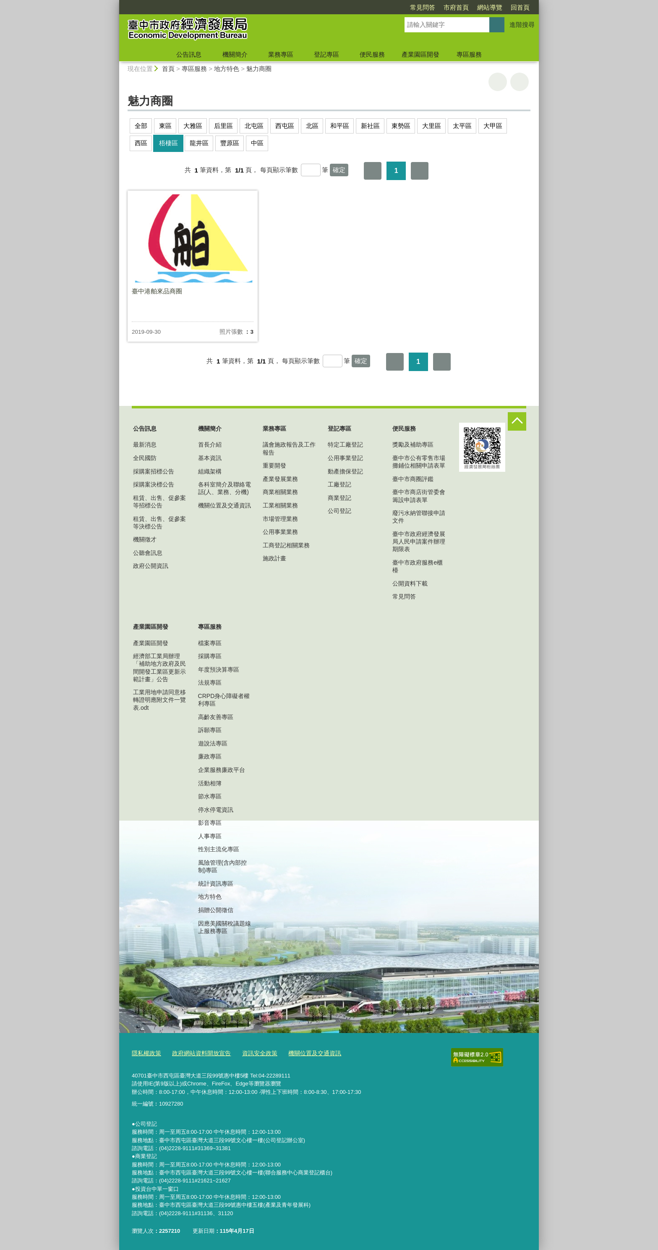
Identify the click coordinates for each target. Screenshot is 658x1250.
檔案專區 (210, 643)
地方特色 (226, 68)
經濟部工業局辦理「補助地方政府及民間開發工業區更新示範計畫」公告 (159, 668)
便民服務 (372, 54)
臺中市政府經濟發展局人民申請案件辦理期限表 (418, 541)
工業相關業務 (280, 505)
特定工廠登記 (345, 444)
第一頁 (372, 171)
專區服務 (469, 54)
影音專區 (210, 822)
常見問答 (422, 7)
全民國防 (145, 458)
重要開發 (274, 465)
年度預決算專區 (218, 669)
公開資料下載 (410, 583)
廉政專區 (210, 756)
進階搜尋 (522, 24)
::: (115, 3)
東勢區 (401, 125)
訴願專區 (210, 730)
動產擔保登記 (345, 471)
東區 (165, 125)
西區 (141, 142)
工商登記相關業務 (286, 545)
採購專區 (210, 656)
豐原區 (229, 142)
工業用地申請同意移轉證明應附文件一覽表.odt (159, 700)
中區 (257, 142)
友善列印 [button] (497, 82)
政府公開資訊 (150, 565)
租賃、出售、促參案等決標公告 (159, 522)
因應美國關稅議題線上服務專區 (224, 927)
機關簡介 (235, 54)
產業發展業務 (280, 479)
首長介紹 (210, 444)
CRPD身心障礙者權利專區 (224, 700)
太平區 (462, 125)
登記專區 (326, 54)
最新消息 (145, 444)
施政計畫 (274, 558)
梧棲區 (168, 142)
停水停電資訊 (215, 809)
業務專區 (280, 54)
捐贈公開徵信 (215, 910)
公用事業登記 (345, 458)
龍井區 (199, 142)
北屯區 (254, 125)
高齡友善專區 (215, 717)
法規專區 (210, 682)
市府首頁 (456, 7)
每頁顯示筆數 (279, 170)
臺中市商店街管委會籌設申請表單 (418, 496)
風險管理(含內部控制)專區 (222, 866)
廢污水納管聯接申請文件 (418, 517)
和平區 (339, 125)
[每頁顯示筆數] (311, 170)
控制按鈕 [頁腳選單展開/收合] (517, 421)
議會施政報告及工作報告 (289, 448)
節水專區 (210, 796)
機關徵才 (145, 539)
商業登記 (339, 497)
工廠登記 (339, 484)
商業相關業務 (280, 492)
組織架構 (210, 471)
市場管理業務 (280, 518)
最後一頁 (419, 171)
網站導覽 (489, 7)
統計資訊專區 (215, 883)
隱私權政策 (145, 1052)
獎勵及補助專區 (412, 444)
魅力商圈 (259, 68)
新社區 (370, 125)
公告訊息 (188, 54)
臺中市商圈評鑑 (412, 479)
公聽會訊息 (147, 552)
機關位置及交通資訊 (224, 505)
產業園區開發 (420, 54)
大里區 (431, 125)
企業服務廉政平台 (221, 769)
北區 (312, 125)
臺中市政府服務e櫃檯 (417, 566)
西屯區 (284, 125)
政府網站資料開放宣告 (197, 1052)
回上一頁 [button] (519, 82)
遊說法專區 (212, 743)
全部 (141, 125)
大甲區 (492, 125)
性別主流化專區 (218, 849)
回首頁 (520, 7)
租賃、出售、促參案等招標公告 (159, 501)
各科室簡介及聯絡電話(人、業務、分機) (224, 488)
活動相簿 (210, 783)
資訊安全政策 (252, 1052)
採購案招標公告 (153, 471)
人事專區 (210, 836)
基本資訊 (210, 458)
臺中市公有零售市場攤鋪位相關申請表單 (418, 462)
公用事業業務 (280, 531)
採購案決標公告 (153, 484)
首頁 (168, 68)
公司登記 (339, 510)
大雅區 (192, 125)
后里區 (223, 125)
